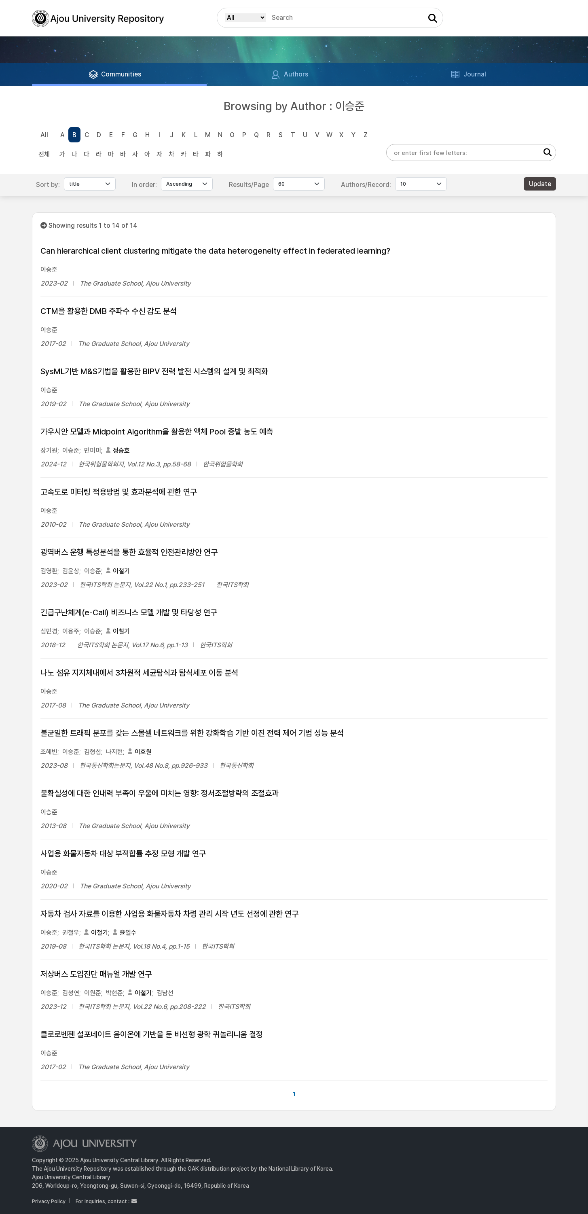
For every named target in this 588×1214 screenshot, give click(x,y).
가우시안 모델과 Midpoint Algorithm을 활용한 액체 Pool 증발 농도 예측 (156, 431)
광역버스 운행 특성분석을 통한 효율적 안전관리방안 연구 (129, 552)
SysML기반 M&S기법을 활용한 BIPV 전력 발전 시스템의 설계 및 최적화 (154, 371)
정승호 (121, 450)
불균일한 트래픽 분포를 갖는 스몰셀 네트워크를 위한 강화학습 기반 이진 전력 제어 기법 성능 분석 (192, 733)
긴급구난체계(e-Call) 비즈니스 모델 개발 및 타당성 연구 (128, 612)
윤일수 (128, 932)
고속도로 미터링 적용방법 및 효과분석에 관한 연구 (118, 492)
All (44, 135)
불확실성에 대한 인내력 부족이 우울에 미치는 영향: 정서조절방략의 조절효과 (159, 793)
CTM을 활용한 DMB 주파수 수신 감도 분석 (108, 311)
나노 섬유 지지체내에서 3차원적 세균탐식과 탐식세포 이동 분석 (139, 673)
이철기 (121, 571)
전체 (44, 154)
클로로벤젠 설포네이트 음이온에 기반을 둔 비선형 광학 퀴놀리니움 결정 (151, 1034)
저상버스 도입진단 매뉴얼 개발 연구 (96, 974)
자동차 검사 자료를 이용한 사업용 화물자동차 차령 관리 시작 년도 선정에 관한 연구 (169, 914)
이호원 (143, 752)
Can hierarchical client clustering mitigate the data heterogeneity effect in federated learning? (215, 251)
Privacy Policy (49, 1201)
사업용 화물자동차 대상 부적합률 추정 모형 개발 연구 (123, 853)
